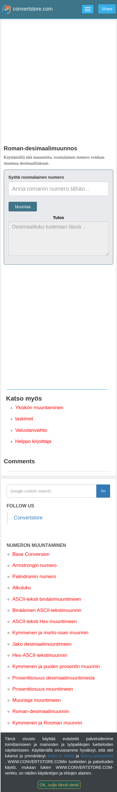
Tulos (58, 217)
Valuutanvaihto (31, 430)
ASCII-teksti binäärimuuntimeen (46, 599)
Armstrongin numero (34, 565)
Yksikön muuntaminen (39, 407)
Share (107, 9)
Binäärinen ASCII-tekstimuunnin (46, 610)
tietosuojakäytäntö (97, 756)
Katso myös (24, 398)
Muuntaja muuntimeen (36, 700)
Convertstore (28, 518)
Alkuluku (21, 587)
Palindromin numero (34, 576)
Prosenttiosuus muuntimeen (42, 689)
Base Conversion (30, 554)
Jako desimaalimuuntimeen (42, 644)
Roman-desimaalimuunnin (40, 711)
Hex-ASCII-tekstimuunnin (39, 655)
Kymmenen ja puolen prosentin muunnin (56, 666)
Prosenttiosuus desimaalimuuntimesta (53, 678)
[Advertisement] (58, 81)
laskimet (24, 418)
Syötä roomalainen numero (36, 177)
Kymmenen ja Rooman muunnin (47, 723)
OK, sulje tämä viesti (59, 784)
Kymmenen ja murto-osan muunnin (50, 632)
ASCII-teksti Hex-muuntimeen (44, 621)
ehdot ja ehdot (61, 756)
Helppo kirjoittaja (33, 441)
